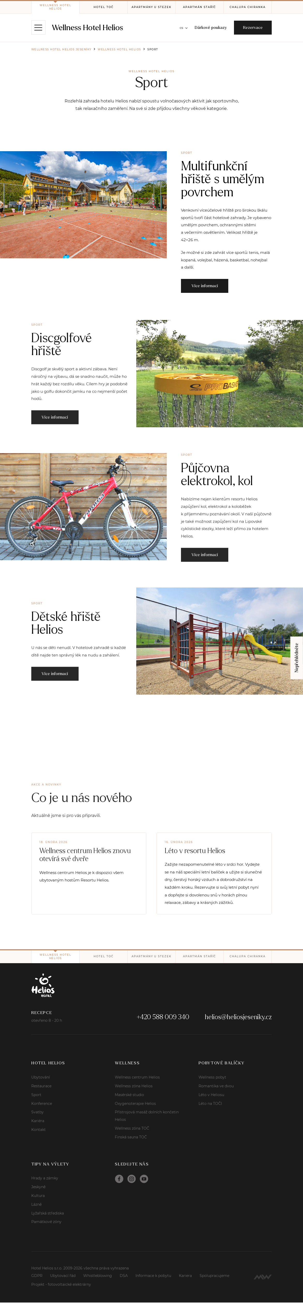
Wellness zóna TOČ (132, 1129)
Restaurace (41, 1086)
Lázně (36, 1205)
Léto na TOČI (210, 1104)
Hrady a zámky (44, 1179)
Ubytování (40, 1077)
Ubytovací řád (62, 1276)
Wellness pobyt (212, 1077)
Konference (41, 1104)
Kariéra (37, 1121)
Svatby (37, 1113)
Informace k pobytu (153, 1276)
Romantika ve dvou (216, 1086)
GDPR (36, 1276)
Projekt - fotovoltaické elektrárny (61, 1285)
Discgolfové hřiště (61, 364)
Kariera (185, 1276)
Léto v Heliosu (211, 1095)
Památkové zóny (46, 1222)
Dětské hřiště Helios (66, 643)
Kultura (38, 1196)
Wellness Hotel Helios (88, 28)
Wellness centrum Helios (137, 1077)
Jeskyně (38, 1187)
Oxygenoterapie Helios (135, 1104)
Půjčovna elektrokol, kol (217, 494)
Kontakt (38, 1130)
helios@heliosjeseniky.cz (238, 1017)
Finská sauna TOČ (131, 1137)
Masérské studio (129, 1095)
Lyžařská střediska (47, 1213)
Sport (36, 1095)
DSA (124, 1276)
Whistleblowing (97, 1276)
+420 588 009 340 (162, 1017)
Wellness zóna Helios (134, 1086)
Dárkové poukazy (210, 28)
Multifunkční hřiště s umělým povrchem (222, 179)
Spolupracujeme (214, 1276)
